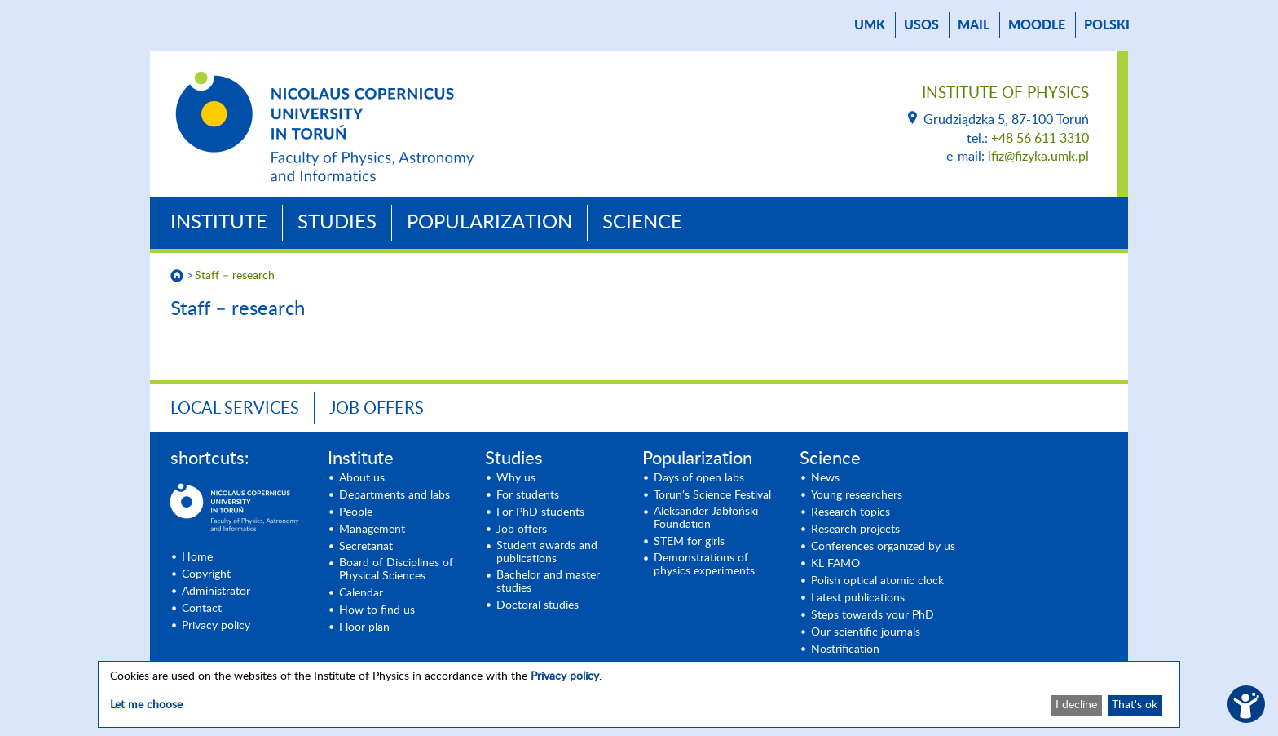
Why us (515, 478)
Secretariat (366, 546)
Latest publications (858, 598)
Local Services (234, 409)
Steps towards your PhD (872, 615)
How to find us (377, 610)
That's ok (1134, 705)
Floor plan (364, 627)
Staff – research (235, 276)
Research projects (855, 529)
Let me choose (146, 705)
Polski (1107, 25)
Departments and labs (394, 495)
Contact (202, 608)
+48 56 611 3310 (1040, 138)
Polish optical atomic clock (877, 581)
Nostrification (845, 649)
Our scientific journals (865, 632)
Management (372, 529)
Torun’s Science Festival (712, 495)
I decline (1076, 705)
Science (642, 223)
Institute (218, 223)
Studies (337, 223)
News (825, 478)
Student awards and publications (546, 552)
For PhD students (540, 512)
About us (362, 478)
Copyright (206, 574)
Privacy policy (216, 626)
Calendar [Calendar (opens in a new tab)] (361, 593)
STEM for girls (689, 542)
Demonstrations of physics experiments (704, 564)
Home (197, 557)
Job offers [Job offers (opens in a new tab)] (521, 529)
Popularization (489, 223)
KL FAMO (835, 564)
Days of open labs (699, 478)
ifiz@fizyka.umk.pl (1038, 156)
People (355, 512)
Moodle (1036, 25)
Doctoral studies (537, 605)
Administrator (216, 591)
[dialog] (639, 694)
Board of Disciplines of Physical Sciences (396, 569)
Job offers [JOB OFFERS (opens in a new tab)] (376, 409)
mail (973, 25)
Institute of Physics (1005, 93)
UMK (869, 25)
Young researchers (856, 495)
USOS (921, 25)
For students (527, 495)
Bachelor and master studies (548, 582)
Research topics (850, 512)
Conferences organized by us (883, 546)
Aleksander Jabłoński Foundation (706, 518)
